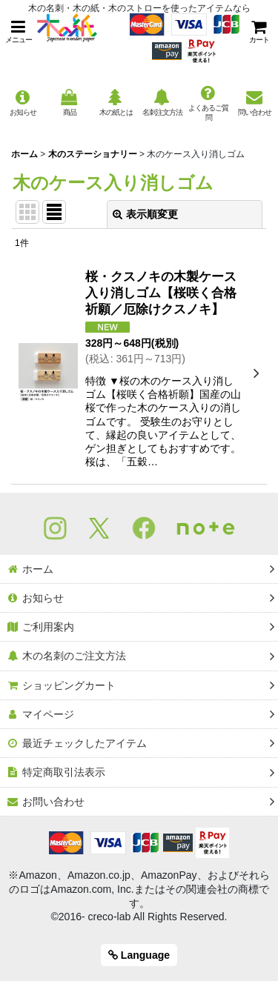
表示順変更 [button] (145, 214)
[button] (18, 31)
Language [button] (139, 955)
